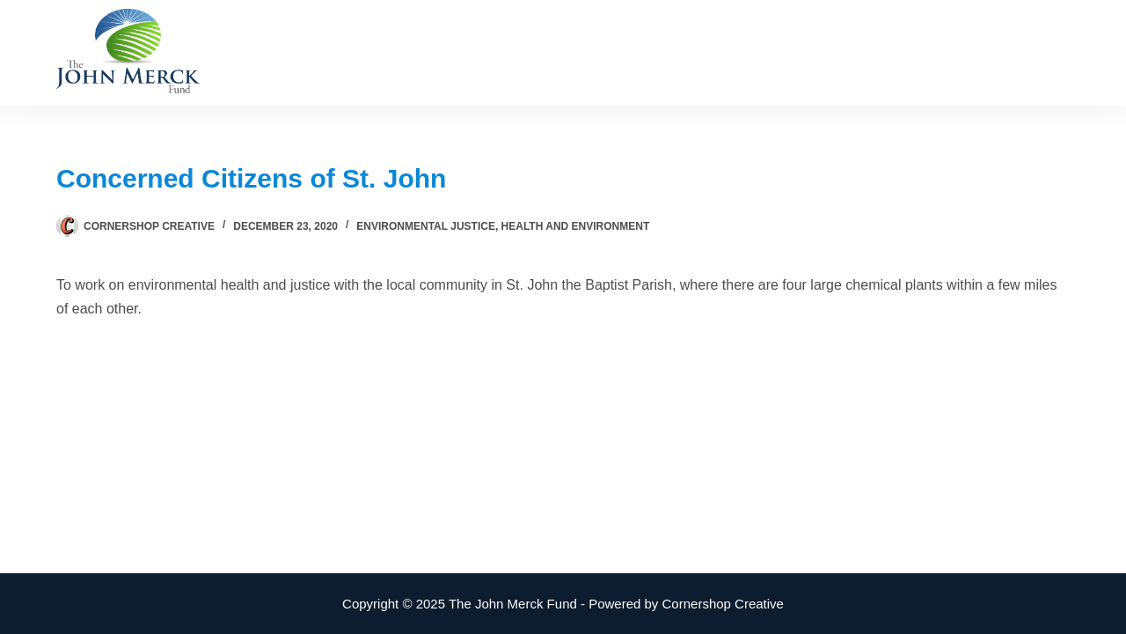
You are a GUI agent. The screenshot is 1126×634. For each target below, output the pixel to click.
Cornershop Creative (723, 603)
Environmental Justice (425, 226)
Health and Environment (575, 226)
